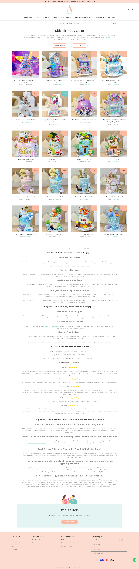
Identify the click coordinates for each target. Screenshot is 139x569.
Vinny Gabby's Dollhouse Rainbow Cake (54, 121)
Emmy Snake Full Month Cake (25, 197)
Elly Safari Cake (113, 159)
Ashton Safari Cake (84, 159)
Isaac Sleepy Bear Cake (84, 197)
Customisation (99, 17)
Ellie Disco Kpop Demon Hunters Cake (25, 81)
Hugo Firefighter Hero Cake (84, 234)
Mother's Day (28, 17)
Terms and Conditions (69, 543)
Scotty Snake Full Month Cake (55, 197)
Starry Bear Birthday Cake (25, 120)
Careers (15, 549)
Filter (115, 23)
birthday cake (110, 37)
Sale (37, 17)
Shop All (46, 17)
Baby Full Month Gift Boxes (62, 17)
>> (79, 249)
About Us (15, 540)
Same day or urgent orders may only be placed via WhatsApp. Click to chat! (69, 1)
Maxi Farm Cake (55, 159)
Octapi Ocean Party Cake (113, 234)
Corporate (111, 17)
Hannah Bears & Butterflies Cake (114, 197)
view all (86, 249)
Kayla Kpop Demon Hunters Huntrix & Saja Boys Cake (113, 121)
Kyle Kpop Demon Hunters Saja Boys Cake (113, 81)
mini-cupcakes (61, 266)
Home (62, 23)
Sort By (123, 23)
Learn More (69, 522)
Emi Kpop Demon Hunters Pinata (84, 120)
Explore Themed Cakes (83, 17)
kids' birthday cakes (52, 326)
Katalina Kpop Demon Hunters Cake (55, 81)
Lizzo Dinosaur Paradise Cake (55, 234)
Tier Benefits (36, 540)
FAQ (79, 45)
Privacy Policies (67, 546)
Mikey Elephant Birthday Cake (25, 234)
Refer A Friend (37, 543)
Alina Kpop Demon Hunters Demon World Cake (84, 81)
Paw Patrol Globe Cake (25, 159)
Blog (14, 546)
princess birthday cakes (37, 443)
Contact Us (16, 543)
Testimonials (59, 45)
